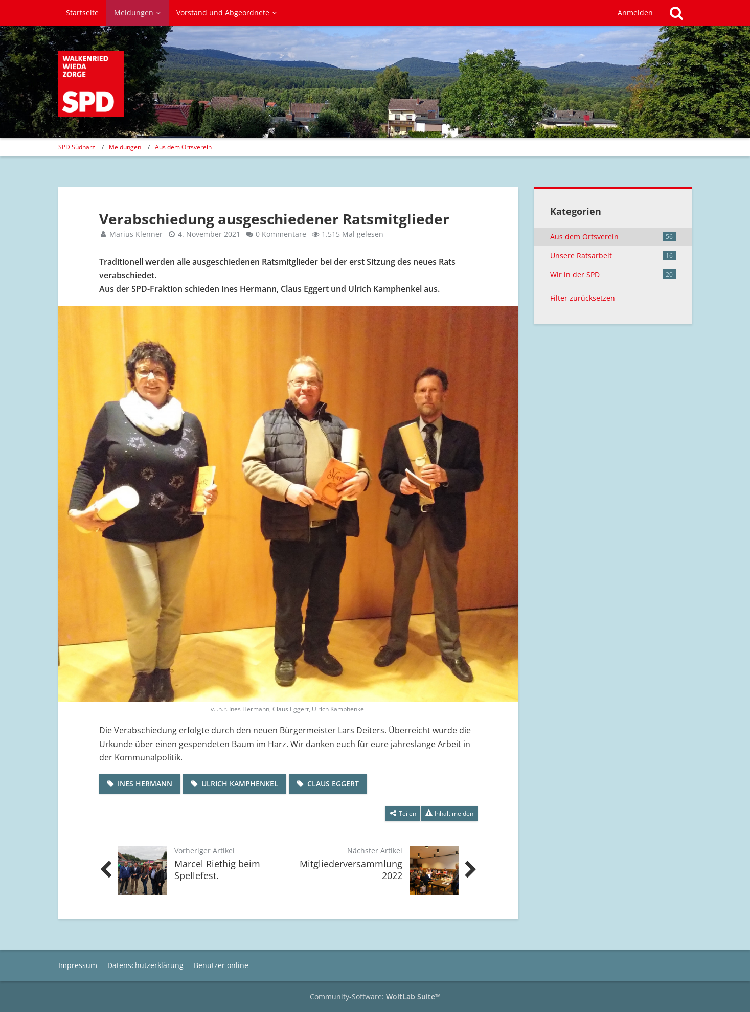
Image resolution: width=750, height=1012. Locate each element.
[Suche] (676, 13)
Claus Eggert (333, 784)
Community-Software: (375, 996)
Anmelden (635, 12)
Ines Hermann (145, 784)
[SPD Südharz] (91, 84)
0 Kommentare (281, 234)
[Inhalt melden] (449, 813)
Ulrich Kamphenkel (239, 784)
